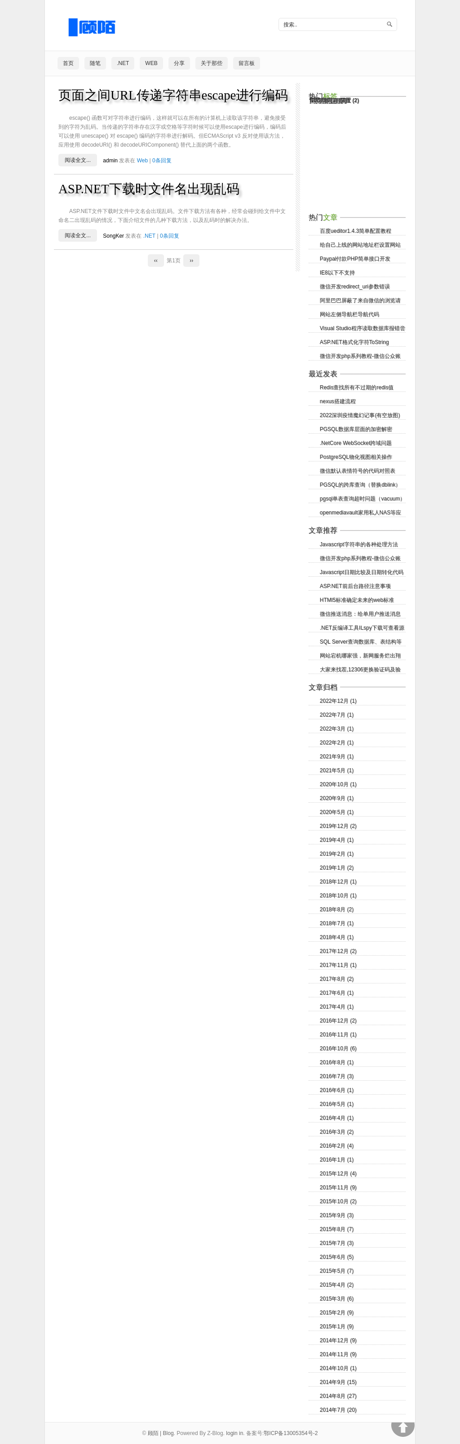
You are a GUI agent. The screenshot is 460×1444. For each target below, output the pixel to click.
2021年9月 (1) (337, 756)
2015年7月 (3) (337, 1243)
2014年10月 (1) (338, 1368)
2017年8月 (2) (337, 979)
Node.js (323, 100)
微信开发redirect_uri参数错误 (355, 286)
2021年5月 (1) (337, 770)
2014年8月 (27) (338, 1396)
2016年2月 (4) (337, 1146)
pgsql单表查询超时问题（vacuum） (363, 499)
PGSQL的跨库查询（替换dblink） (360, 485)
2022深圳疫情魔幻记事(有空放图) (360, 415)
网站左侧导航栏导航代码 (349, 314)
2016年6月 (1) (337, 1090)
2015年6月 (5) (337, 1257)
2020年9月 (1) (337, 798)
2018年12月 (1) (338, 882)
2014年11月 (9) (338, 1354)
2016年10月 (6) (338, 1048)
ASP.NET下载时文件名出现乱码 (148, 189)
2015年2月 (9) (337, 1312)
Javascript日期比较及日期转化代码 (361, 572)
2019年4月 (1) (337, 840)
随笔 (95, 63)
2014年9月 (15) (338, 1382)
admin (110, 160)
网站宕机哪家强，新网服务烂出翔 (360, 655)
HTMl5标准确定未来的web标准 (357, 600)
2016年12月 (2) (338, 1021)
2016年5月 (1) (337, 1104)
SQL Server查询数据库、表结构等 (361, 642)
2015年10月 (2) (338, 1201)
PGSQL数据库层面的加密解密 (356, 429)
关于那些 (211, 63)
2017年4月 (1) (337, 1007)
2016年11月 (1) (338, 1034)
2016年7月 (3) (337, 1076)
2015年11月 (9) (338, 1187)
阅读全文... (78, 160)
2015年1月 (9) (337, 1326)
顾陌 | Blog (161, 1433)
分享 (179, 63)
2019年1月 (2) (337, 868)
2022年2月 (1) (337, 742)
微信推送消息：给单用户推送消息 (360, 614)
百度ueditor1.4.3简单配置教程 (355, 231)
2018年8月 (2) (337, 909)
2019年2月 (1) (337, 854)
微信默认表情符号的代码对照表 (357, 471)
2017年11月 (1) (338, 965)
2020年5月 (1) (337, 812)
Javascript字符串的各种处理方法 (359, 544)
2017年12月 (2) (338, 951)
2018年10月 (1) (338, 895)
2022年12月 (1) (338, 701)
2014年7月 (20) (338, 1410)
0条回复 (162, 160)
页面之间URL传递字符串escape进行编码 (173, 95)
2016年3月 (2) (337, 1132)
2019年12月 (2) (338, 826)
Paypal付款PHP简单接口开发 (355, 259)
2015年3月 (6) (337, 1299)
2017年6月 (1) (337, 993)
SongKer (113, 236)
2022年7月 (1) (337, 715)
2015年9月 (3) (337, 1215)
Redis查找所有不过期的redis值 (357, 387)
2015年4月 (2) (337, 1285)
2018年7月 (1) (337, 923)
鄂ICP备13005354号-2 (291, 1433)
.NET (123, 63)
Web (151, 63)
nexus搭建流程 (338, 401)
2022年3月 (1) (337, 729)
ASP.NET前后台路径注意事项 (355, 586)
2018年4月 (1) (337, 937)
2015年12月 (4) (338, 1173)
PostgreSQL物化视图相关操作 (356, 457)
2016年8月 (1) (337, 1062)
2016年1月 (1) (337, 1160)
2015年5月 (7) (337, 1271)
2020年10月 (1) (338, 784)
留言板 (247, 63)
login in (234, 1433)
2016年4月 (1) (337, 1118)
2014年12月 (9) (338, 1340)
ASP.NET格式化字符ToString (354, 342)
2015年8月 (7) (337, 1229)
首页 (68, 63)
